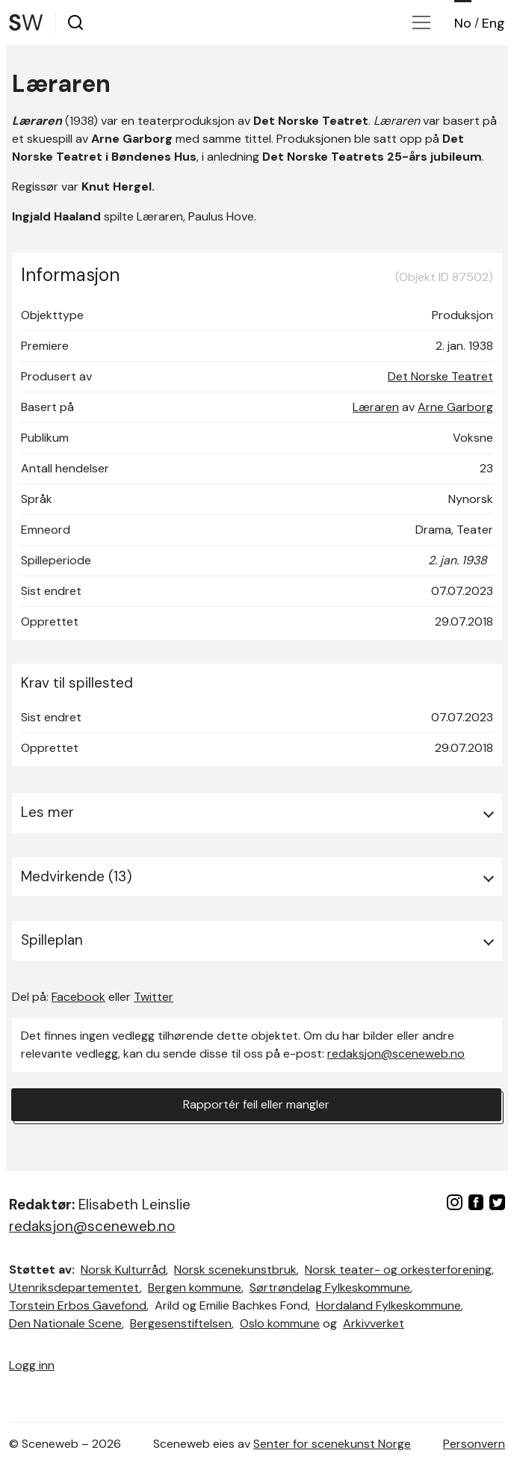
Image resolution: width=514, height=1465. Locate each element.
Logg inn (32, 1365)
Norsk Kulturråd (123, 1269)
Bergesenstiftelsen (181, 1323)
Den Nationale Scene (65, 1323)
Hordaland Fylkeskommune (388, 1305)
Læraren (376, 407)
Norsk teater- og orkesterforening (398, 1269)
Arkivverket (373, 1323)
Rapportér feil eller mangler (256, 1104)
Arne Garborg (455, 407)
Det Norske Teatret (440, 376)
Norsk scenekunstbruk (235, 1269)
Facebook (78, 997)
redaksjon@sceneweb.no (396, 1053)
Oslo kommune (280, 1323)
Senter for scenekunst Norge (332, 1444)
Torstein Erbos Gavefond (77, 1305)
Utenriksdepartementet (74, 1287)
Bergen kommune (194, 1287)
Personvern (474, 1444)
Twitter (153, 997)
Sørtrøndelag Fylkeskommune (330, 1287)
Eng (493, 23)
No (462, 23)
